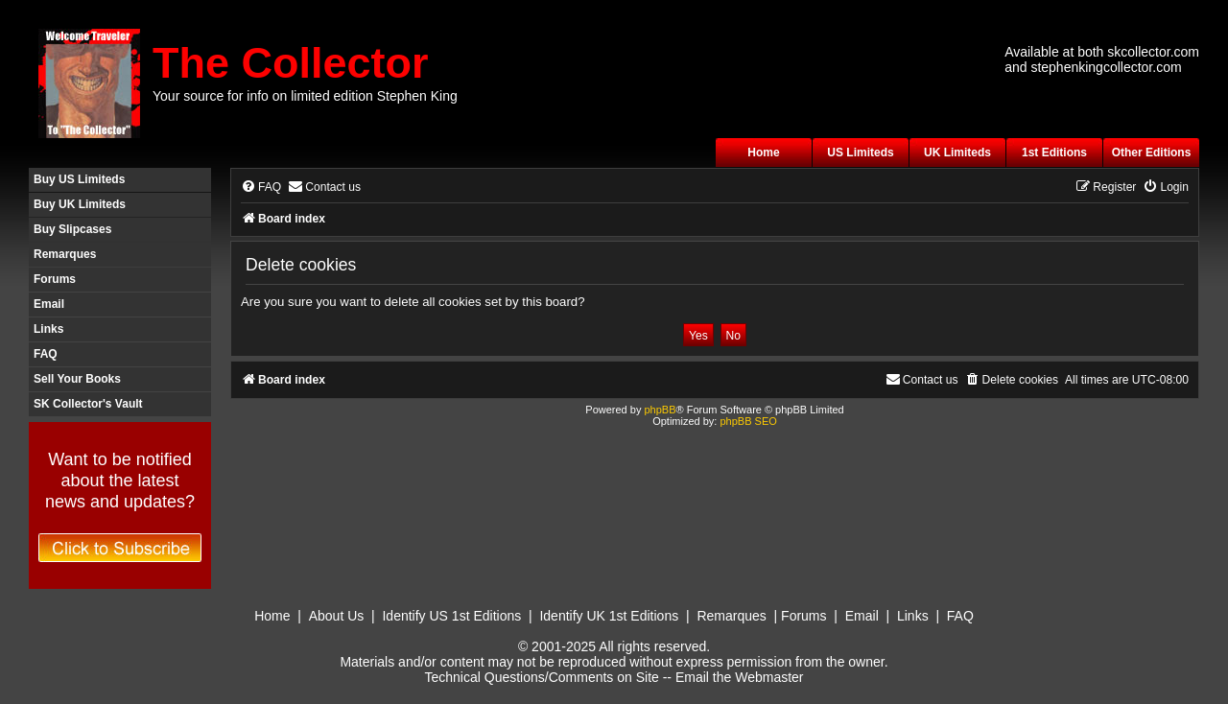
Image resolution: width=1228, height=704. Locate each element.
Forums (55, 279)
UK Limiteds (957, 152)
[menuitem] (261, 187)
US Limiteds (860, 152)
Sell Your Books (77, 379)
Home (763, 152)
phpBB (659, 409)
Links (48, 329)
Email (49, 304)
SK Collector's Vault (88, 404)
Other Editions (1152, 152)
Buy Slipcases (72, 229)
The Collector (291, 62)
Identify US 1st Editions (451, 615)
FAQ (46, 354)
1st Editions (1054, 152)
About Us (337, 615)
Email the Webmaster (739, 677)
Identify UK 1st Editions (608, 615)
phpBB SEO (748, 421)
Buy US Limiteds (79, 179)
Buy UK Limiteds (80, 204)
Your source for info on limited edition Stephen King (305, 96)
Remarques (65, 254)
